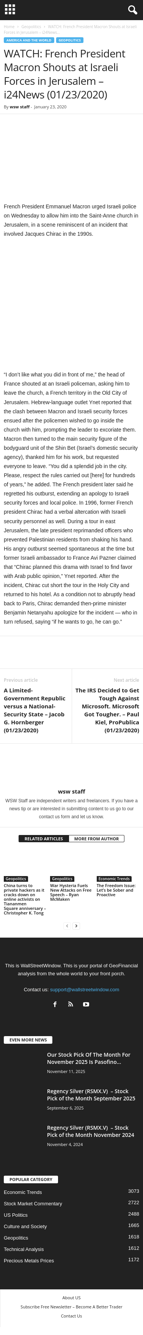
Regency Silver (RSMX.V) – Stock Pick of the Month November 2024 (90, 1131)
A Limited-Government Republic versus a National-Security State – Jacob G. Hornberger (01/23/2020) (35, 710)
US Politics (16, 1215)
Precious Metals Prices (29, 1261)
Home (9, 26)
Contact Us (71, 1316)
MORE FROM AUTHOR (96, 838)
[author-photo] (71, 766)
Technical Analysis (24, 1249)
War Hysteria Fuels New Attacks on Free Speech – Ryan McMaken (70, 892)
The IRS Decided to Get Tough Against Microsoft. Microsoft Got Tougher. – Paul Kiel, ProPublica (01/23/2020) (107, 710)
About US (72, 1297)
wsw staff (19, 107)
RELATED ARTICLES (44, 838)
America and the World (29, 40)
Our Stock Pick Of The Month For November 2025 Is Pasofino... (88, 1058)
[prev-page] (67, 926)
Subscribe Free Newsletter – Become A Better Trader (71, 1307)
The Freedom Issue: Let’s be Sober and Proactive (116, 890)
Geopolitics (31, 26)
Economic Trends (114, 878)
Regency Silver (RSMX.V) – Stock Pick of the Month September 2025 (91, 1094)
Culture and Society (25, 1226)
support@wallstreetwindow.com (84, 989)
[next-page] (76, 926)
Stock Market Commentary (33, 1203)
